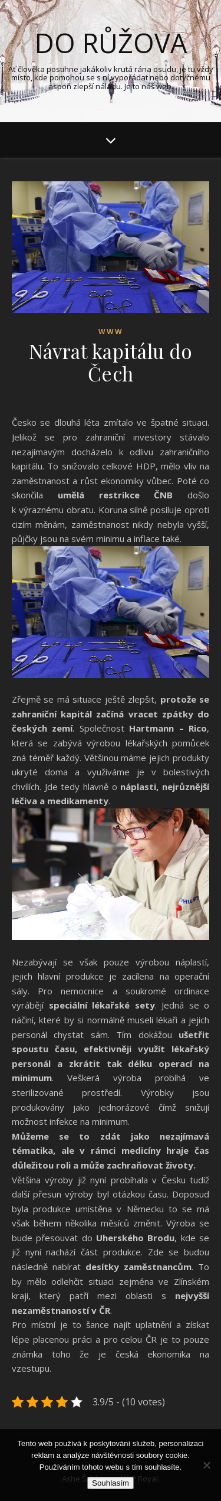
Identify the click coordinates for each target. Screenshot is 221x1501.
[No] (206, 1465)
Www (110, 332)
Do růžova (111, 43)
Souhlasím (110, 1483)
